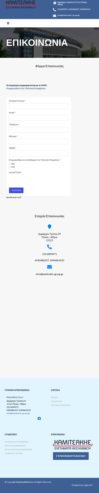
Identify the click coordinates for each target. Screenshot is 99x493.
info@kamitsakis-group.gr (18, 413)
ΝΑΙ (13, 164)
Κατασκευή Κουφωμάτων (16, 442)
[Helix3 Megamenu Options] (8, 23)
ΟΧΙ (13, 167)
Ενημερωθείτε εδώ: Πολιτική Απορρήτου (26, 88)
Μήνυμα (13, 136)
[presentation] (28, 180)
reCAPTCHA (15, 172)
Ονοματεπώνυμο (17, 101)
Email (12, 113)
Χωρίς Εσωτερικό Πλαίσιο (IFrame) (49, 329)
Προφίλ (54, 397)
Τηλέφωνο (14, 124)
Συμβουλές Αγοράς (14, 453)
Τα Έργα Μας (56, 401)
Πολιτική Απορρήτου (61, 405)
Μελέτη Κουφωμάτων (15, 446)
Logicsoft (87, 485)
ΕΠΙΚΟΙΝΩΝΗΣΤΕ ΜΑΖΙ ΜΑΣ (70, 456)
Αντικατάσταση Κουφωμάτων (18, 449)
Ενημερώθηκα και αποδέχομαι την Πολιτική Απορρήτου (35, 160)
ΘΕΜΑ (12, 148)
